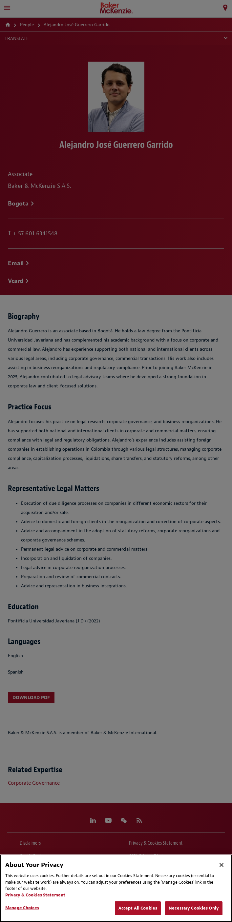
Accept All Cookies (137, 908)
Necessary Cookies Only (194, 908)
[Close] (221, 865)
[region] (116, 888)
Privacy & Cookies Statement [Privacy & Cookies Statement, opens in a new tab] (35, 895)
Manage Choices (22, 908)
